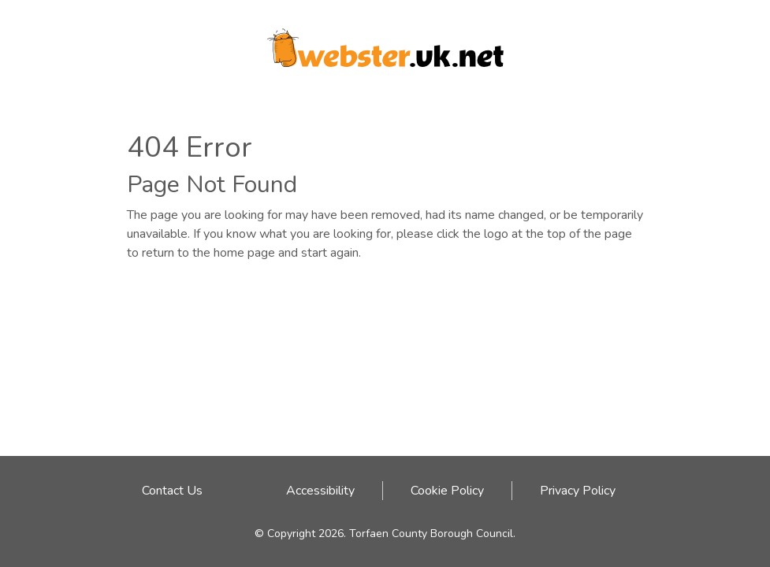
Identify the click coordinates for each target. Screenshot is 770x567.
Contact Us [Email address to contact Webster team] (172, 490)
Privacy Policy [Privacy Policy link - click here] (578, 490)
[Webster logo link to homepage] (385, 42)
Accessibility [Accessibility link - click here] (320, 490)
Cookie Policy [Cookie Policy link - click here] (447, 490)
